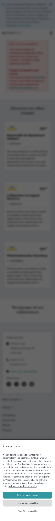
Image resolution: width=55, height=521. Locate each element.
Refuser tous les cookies (27, 503)
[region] (27, 480)
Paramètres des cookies (27, 511)
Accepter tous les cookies (27, 495)
